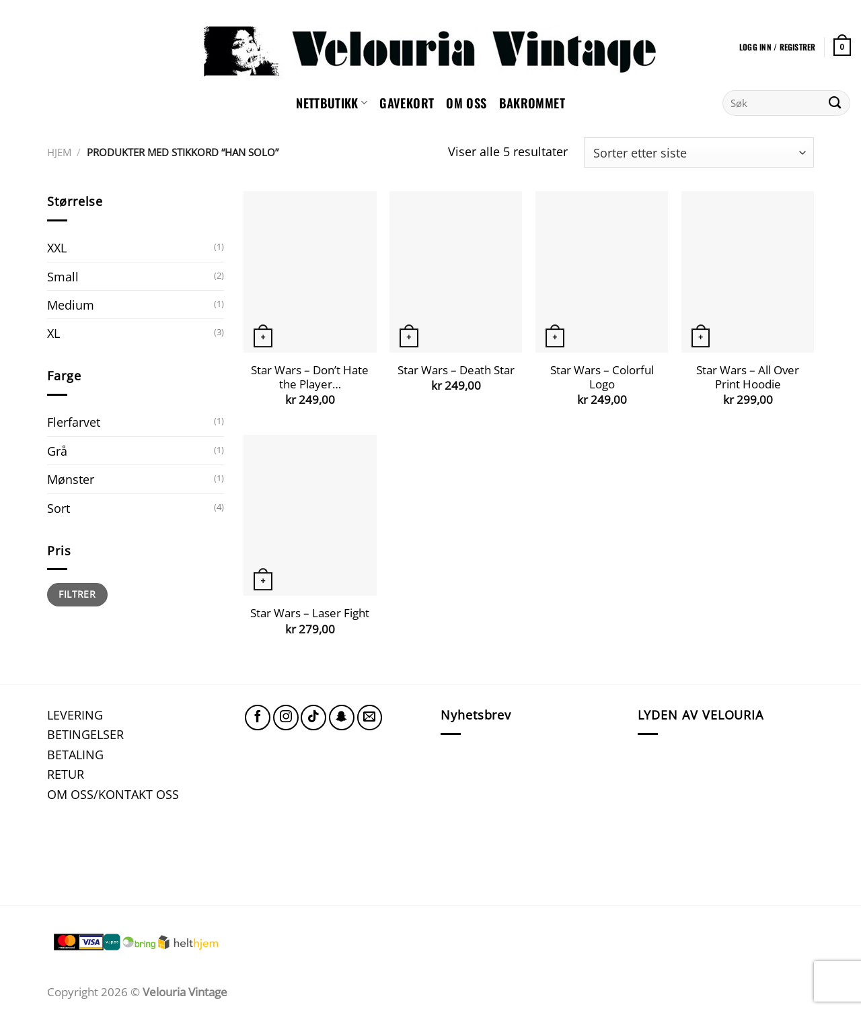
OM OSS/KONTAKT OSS (113, 794)
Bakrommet (532, 103)
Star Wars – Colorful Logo (602, 377)
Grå (57, 450)
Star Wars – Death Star (456, 370)
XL (53, 332)
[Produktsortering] (699, 152)
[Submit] (835, 103)
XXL (57, 247)
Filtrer (77, 594)
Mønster (70, 478)
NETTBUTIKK (331, 103)
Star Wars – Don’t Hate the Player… (310, 377)
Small (63, 276)
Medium (70, 304)
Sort (58, 507)
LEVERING (75, 714)
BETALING (75, 754)
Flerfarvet (73, 421)
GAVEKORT (406, 103)
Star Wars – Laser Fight (309, 613)
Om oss (466, 103)
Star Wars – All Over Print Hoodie (747, 377)
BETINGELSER (85, 734)
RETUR (65, 773)
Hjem (59, 152)
